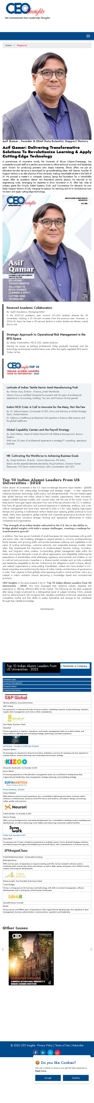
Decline (75, 1078)
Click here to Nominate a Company (67, 666)
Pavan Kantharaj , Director (14, 789)
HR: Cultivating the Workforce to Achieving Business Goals (42, 456)
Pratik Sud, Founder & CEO (14, 835)
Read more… (41, 1071)
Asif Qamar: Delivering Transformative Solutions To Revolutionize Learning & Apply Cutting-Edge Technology (47, 151)
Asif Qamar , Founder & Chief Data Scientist (21, 746)
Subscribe (77, 1045)
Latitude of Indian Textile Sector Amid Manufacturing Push (42, 387)
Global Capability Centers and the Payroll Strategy (38, 430)
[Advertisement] (47, 635)
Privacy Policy (45, 1045)
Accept (48, 1078)
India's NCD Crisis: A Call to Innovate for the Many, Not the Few (46, 407)
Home (8, 45)
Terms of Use (62, 1045)
